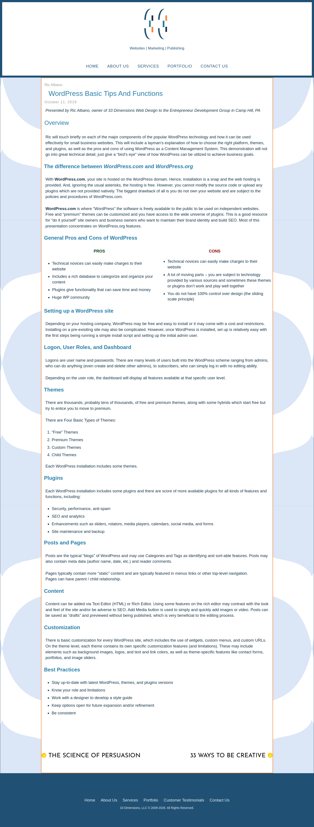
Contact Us (214, 66)
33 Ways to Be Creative (231, 756)
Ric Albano (53, 85)
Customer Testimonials (184, 800)
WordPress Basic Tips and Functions (106, 93)
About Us (118, 66)
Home (92, 66)
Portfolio (179, 66)
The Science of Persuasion (90, 756)
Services (148, 66)
